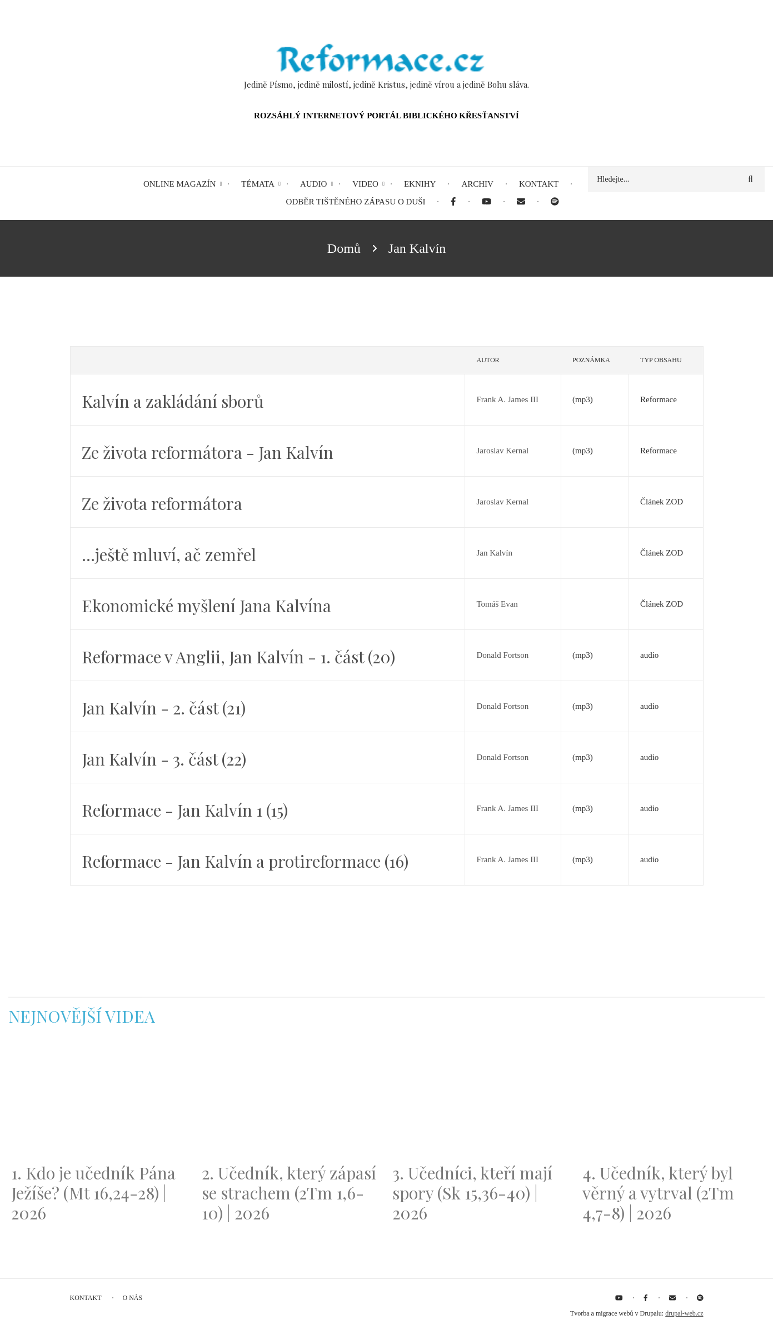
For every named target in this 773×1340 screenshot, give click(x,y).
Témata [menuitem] (258, 183)
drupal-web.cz (684, 1313)
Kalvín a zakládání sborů (172, 401)
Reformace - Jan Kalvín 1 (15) (185, 810)
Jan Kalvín (494, 552)
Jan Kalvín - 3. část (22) (164, 759)
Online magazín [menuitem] (179, 183)
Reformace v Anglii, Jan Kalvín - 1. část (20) (238, 657)
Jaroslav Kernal (502, 450)
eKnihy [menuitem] (420, 183)
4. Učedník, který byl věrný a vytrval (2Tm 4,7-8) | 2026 (658, 1193)
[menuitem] (453, 202)
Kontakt (86, 1298)
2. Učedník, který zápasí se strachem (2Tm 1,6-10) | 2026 (289, 1193)
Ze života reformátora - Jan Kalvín (207, 452)
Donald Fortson (502, 655)
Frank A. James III (507, 399)
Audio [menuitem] (313, 183)
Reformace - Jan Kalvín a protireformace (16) (245, 861)
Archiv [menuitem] (477, 183)
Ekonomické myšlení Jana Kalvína (206, 606)
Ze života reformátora (162, 503)
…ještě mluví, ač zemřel (169, 554)
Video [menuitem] (365, 183)
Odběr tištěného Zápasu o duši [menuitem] (356, 201)
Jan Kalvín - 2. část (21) (164, 708)
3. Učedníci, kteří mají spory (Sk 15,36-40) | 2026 (472, 1193)
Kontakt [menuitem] (538, 183)
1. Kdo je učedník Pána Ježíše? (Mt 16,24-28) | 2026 (93, 1193)
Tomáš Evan (496, 603)
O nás (133, 1298)
